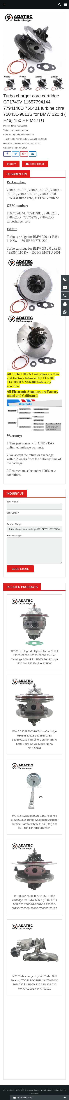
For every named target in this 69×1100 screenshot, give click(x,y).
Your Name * (13, 501)
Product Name (14, 524)
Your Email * (13, 513)
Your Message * (14, 535)
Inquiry (11, 163)
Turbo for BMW (20, 148)
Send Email (35, 163)
